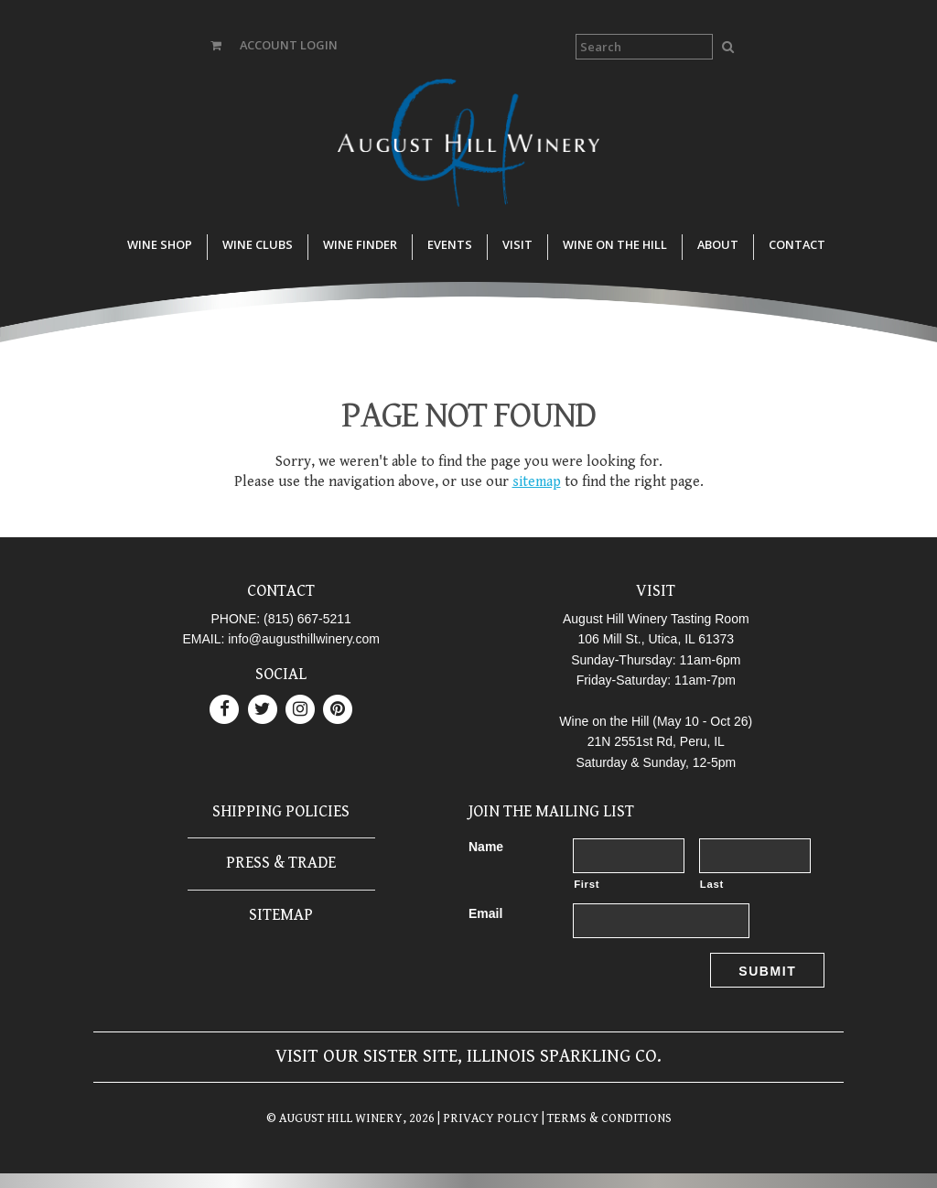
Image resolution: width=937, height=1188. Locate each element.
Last (712, 884)
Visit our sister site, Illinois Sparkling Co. (468, 1056)
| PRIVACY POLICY (487, 1118)
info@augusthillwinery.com (304, 639)
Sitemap (281, 914)
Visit (517, 244)
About (717, 244)
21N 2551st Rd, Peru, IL (656, 741)
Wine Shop (159, 244)
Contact (797, 244)
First (586, 884)
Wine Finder (360, 244)
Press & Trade (281, 862)
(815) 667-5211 (307, 618)
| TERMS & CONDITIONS (605, 1118)
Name (485, 846)
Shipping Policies (281, 811)
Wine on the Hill (615, 244)
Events (449, 244)
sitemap (536, 482)
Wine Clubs (257, 244)
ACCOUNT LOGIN (289, 45)
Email (485, 913)
